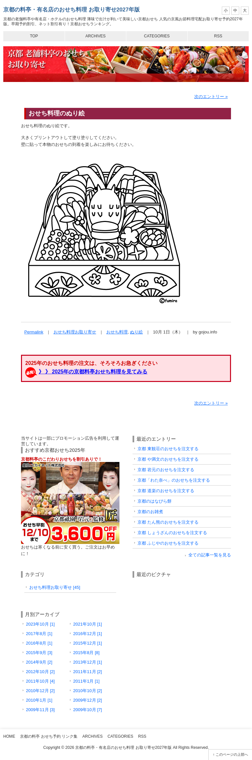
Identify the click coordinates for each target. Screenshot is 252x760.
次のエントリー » (211, 96)
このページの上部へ (232, 754)
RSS (218, 36)
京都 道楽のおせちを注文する (165, 490)
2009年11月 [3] (40, 709)
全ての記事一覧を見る (209, 554)
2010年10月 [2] (87, 690)
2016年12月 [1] (87, 633)
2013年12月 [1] (87, 662)
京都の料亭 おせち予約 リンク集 (48, 736)
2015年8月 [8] (86, 652)
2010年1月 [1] (39, 700)
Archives (95, 36)
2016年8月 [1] (39, 643)
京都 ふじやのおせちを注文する (168, 543)
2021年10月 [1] (87, 624)
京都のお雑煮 (150, 511)
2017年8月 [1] (39, 633)
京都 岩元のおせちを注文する (165, 469)
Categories (157, 36)
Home (9, 736)
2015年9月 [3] (39, 652)
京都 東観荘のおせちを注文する (168, 448)
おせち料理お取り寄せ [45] (54, 587)
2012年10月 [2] (40, 671)
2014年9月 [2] (39, 662)
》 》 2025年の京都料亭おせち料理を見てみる (93, 371)
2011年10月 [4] (40, 681)
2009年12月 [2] (87, 700)
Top (34, 36)
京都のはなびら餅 (154, 501)
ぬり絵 (136, 332)
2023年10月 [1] (40, 624)
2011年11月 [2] (87, 671)
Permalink (33, 332)
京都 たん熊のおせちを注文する (168, 522)
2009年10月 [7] (87, 709)
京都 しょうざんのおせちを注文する (172, 532)
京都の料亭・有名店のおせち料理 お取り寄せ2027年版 (71, 10)
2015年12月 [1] (87, 643)
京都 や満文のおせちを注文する (168, 459)
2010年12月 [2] (40, 690)
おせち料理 (117, 332)
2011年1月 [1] (86, 681)
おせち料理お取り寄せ (74, 332)
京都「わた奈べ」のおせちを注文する (173, 480)
